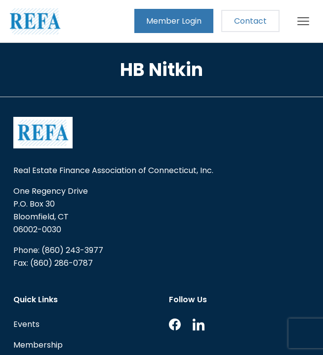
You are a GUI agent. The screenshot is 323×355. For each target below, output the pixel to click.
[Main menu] (303, 21)
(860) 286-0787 (61, 263)
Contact (250, 21)
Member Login (174, 21)
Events (26, 324)
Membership (38, 345)
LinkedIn (198, 324)
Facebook (175, 324)
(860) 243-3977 (72, 250)
